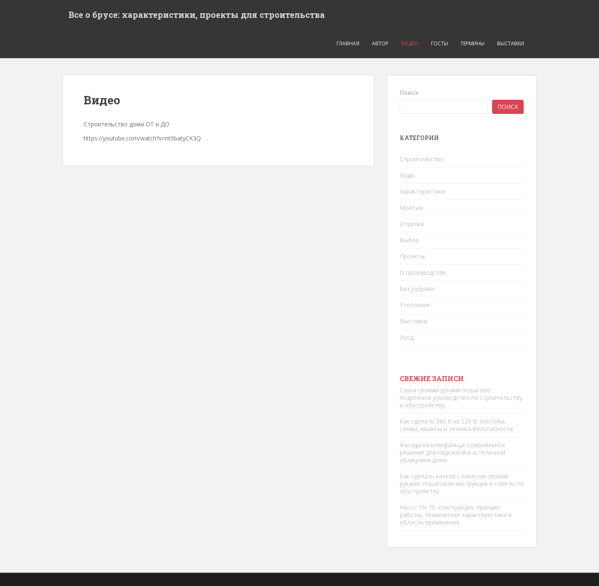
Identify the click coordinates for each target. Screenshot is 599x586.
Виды (407, 175)
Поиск (409, 92)
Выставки (510, 43)
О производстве (423, 272)
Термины (472, 43)
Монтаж (411, 208)
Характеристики (422, 191)
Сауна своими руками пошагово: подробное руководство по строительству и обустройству (461, 397)
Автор (380, 43)
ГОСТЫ (439, 43)
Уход (406, 337)
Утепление (415, 305)
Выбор (409, 240)
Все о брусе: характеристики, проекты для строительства (197, 14)
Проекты (412, 256)
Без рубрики (417, 289)
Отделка (412, 224)
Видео (409, 43)
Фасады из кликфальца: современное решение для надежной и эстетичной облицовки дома (452, 452)
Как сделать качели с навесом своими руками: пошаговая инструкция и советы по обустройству (462, 483)
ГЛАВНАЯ (348, 43)
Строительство (422, 159)
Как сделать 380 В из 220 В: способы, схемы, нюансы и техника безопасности (456, 425)
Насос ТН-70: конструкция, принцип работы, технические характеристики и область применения (456, 514)
